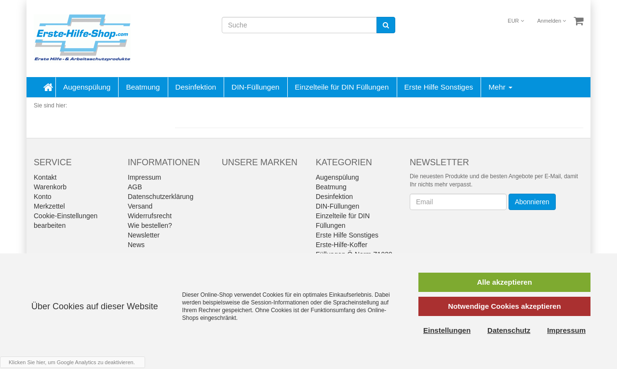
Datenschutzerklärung (160, 196)
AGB (135, 187)
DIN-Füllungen (255, 87)
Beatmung (143, 87)
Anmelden (551, 21)
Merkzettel (49, 206)
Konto (43, 196)
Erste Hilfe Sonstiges (438, 87)
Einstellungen (446, 330)
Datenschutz (508, 330)
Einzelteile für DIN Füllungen (342, 87)
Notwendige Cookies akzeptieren (504, 306)
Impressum (144, 177)
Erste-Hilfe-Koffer (341, 245)
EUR (515, 21)
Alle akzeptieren (504, 282)
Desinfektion (195, 87)
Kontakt (45, 177)
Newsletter (144, 235)
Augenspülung (86, 87)
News (136, 245)
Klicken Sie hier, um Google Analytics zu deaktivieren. (72, 362)
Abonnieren (532, 202)
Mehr (500, 87)
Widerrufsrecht (150, 216)
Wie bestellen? (150, 225)
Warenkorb (50, 187)
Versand (140, 206)
